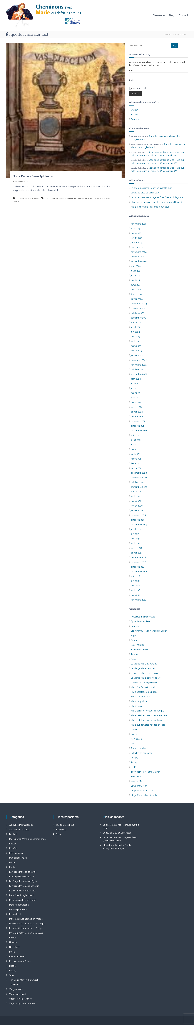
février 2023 (136, 350)
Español (135, 640)
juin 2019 (135, 534)
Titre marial (136, 776)
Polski (134, 743)
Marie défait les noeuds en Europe (147, 720)
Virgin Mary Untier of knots (144, 795)
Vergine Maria (137, 781)
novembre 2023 (139, 308)
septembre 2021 (139, 430)
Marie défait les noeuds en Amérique (149, 715)
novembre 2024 (139, 252)
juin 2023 (135, 332)
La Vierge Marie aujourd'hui (144, 664)
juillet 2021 (136, 440)
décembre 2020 (139, 473)
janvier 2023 (137, 355)
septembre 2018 (139, 571)
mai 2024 (135, 280)
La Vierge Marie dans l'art (143, 668)
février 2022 (136, 407)
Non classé (136, 739)
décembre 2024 (139, 247)
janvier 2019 (136, 553)
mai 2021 (135, 449)
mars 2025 (136, 233)
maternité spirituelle (96, 198)
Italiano (134, 114)
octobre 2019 (137, 520)
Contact (183, 15)
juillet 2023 (136, 327)
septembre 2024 (139, 261)
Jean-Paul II (82, 198)
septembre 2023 (139, 318)
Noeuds (135, 734)
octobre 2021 (137, 426)
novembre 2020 (139, 477)
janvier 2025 (136, 242)
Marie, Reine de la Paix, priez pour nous (150, 207)
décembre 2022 (139, 360)
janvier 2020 (137, 510)
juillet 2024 (136, 271)
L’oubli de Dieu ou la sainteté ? (145, 192)
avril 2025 (135, 228)
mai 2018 (135, 585)
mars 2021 (136, 459)
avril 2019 (135, 543)
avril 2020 (135, 496)
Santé (133, 767)
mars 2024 (136, 289)
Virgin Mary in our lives (142, 790)
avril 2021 (135, 454)
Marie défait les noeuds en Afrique (147, 711)
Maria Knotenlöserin (140, 696)
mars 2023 (136, 346)
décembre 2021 (138, 416)
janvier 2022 (137, 412)
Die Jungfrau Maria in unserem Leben (149, 631)
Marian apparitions (140, 701)
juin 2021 (135, 444)
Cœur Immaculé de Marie (55, 198)
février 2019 (136, 548)
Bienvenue (158, 15)
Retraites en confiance (141, 753)
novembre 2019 (138, 515)
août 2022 (136, 379)
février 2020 (137, 506)
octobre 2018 (137, 567)
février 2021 (136, 463)
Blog (171, 15)
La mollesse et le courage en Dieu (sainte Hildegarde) (157, 197)
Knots (133, 659)
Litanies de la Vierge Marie (27, 198)
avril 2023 (135, 341)
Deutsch (135, 119)
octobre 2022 (137, 369)
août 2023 (136, 322)
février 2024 (136, 294)
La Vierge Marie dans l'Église (145, 673)
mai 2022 (135, 393)
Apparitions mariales (141, 621)
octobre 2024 (137, 256)
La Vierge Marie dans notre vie (146, 678)
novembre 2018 (138, 562)
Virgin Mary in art (139, 786)
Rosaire (134, 758)
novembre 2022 (139, 365)
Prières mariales (138, 748)
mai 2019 (135, 538)
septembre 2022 (139, 374)
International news (139, 649)
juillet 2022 (136, 383)
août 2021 (135, 435)
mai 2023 (135, 336)
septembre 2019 (139, 524)
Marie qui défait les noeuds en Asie (148, 725)
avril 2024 (135, 285)
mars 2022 (136, 402)
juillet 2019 (136, 529)
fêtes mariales (137, 645)
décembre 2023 (139, 303)
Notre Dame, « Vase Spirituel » (32, 176)
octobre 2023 (137, 313)
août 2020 (136, 491)
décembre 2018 (139, 557)
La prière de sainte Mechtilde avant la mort (151, 188)
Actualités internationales (143, 617)
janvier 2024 (137, 299)
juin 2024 (135, 275)
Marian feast (136, 706)
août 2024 (136, 266)
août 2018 (135, 576)
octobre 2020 (137, 482)
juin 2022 (135, 388)
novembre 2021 (138, 421)
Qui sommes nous (65, 825)
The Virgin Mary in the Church (145, 772)
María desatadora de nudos (144, 692)
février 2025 (136, 238)
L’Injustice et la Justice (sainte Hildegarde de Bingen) (156, 202)
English (134, 110)
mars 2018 (136, 595)
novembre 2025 (138, 224)
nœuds (134, 729)
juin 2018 (135, 581)
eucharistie (71, 198)
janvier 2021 (136, 468)
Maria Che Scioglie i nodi (143, 687)
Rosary (134, 762)
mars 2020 (136, 501)
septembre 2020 (139, 487)
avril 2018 (135, 590)
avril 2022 (135, 397)
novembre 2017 (138, 600)
